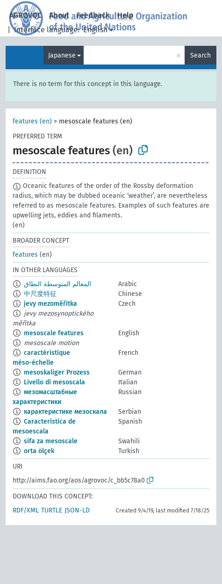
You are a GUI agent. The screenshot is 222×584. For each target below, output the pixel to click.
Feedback (93, 15)
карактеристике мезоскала (65, 412)
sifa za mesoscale (51, 441)
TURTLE (51, 510)
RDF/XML (26, 510)
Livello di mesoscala (54, 382)
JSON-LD (77, 510)
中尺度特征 (40, 294)
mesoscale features (54, 333)
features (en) (32, 121)
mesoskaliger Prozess (57, 372)
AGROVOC (25, 15)
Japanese (62, 55)
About (59, 15)
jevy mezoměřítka (50, 304)
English (95, 29)
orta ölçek (39, 451)
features (25, 255)
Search (200, 55)
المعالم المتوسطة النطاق (57, 284)
